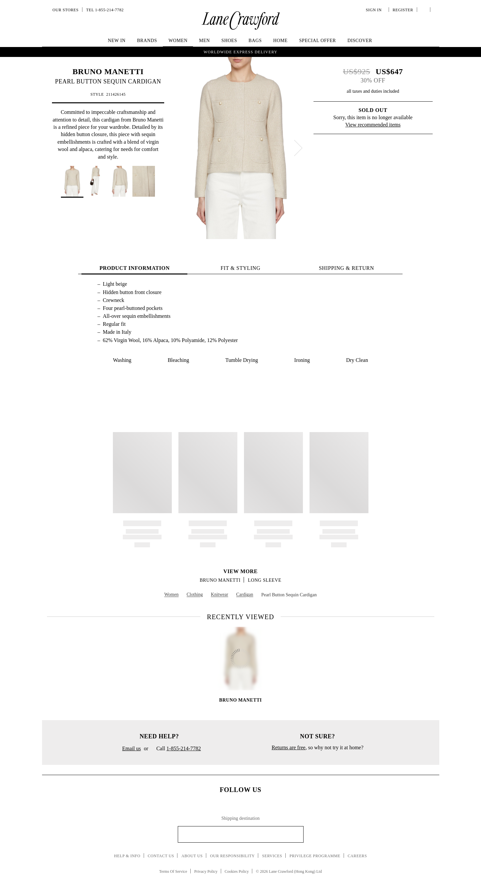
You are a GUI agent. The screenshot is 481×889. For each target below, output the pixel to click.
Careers (357, 856)
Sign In (374, 10)
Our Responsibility (232, 856)
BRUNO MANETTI (108, 71)
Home (280, 40)
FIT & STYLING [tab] (240, 268)
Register (402, 10)
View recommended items (373, 124)
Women (177, 40)
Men (204, 40)
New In (117, 40)
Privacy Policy (205, 871)
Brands (147, 40)
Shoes (229, 40)
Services (272, 856)
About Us (192, 856)
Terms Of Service (173, 871)
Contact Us (161, 856)
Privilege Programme (314, 856)
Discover (359, 40)
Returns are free (289, 747)
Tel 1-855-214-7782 (104, 10)
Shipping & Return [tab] (346, 268)
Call (176, 749)
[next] (298, 148)
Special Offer (317, 40)
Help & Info (127, 856)
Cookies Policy (237, 871)
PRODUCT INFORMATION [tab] (134, 268)
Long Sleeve (264, 580)
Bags (255, 40)
